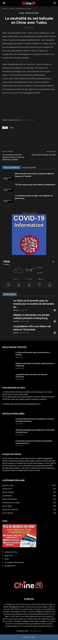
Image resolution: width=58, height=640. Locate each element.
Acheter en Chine (11, 552)
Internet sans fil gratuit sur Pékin (43, 155)
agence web (40, 466)
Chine (7, 559)
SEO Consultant (15, 621)
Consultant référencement (14, 562)
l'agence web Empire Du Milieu (35, 621)
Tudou (11, 127)
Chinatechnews (28, 120)
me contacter (46, 468)
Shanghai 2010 (10, 566)
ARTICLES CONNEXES (11, 168)
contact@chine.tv (35, 631)
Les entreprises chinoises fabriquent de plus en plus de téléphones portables (13, 157)
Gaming (11, 9)
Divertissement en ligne (23, 9)
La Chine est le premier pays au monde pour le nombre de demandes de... (33, 303)
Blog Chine (9, 555)
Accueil (4, 9)
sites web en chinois (12, 468)
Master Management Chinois (14, 607)
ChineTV (16, 310)
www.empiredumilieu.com (31, 404)
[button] (55, 3)
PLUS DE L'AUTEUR (29, 168)
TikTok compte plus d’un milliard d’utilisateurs (35, 184)
